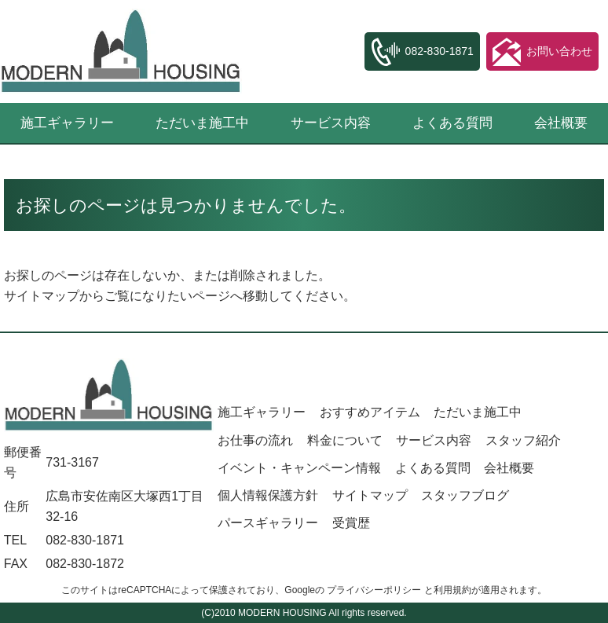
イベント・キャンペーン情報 (299, 468)
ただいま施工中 (202, 122)
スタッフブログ (465, 495)
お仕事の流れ (255, 440)
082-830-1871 (85, 540)
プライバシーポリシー (374, 590)
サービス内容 (331, 122)
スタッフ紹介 (523, 440)
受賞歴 (351, 523)
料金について (345, 440)
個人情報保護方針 (268, 495)
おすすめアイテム (370, 412)
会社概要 (561, 122)
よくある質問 (452, 122)
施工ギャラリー (67, 122)
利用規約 (452, 590)
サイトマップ (41, 295)
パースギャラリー (268, 523)
